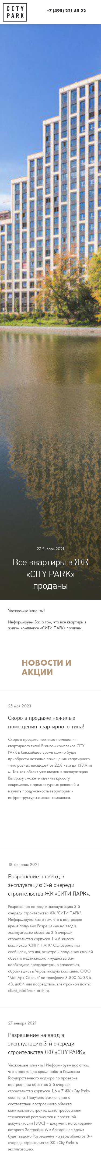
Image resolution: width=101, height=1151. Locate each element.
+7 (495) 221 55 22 (66, 10)
